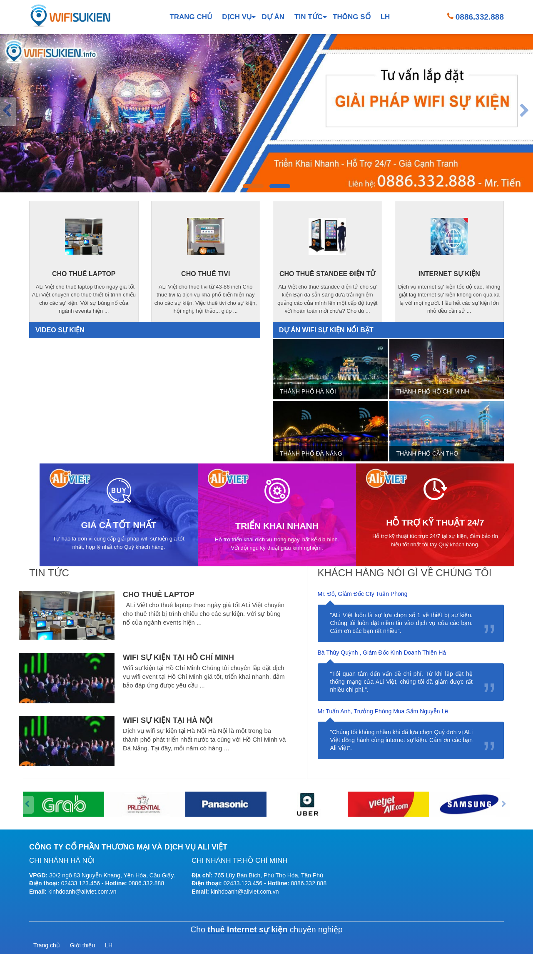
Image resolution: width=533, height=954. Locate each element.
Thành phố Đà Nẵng (311, 453)
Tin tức (308, 17)
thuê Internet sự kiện (247, 929)
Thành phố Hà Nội (308, 391)
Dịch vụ (237, 17)
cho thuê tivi (205, 273)
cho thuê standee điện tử (327, 273)
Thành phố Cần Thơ (427, 453)
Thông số (351, 17)
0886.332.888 (480, 16)
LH (385, 17)
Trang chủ (190, 17)
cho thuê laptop (84, 273)
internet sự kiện (449, 273)
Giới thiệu (82, 945)
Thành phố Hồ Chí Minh (432, 391)
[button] (253, 186)
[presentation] (8, 111)
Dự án (273, 17)
